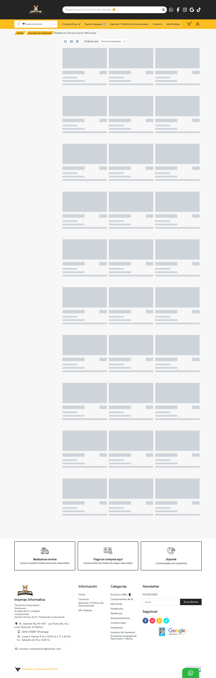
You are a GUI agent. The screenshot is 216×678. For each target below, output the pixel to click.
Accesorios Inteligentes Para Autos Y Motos (124, 637)
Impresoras (117, 627)
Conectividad (118, 623)
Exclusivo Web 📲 (121, 594)
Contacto (83, 599)
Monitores (116, 604)
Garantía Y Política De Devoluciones (90, 604)
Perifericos (116, 613)
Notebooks (117, 608)
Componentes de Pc (122, 599)
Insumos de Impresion (40, 33)
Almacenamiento (120, 618)
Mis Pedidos (85, 610)
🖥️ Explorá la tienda (36, 24)
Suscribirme (191, 601)
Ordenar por (91, 41)
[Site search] (111, 9)
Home (20, 33)
